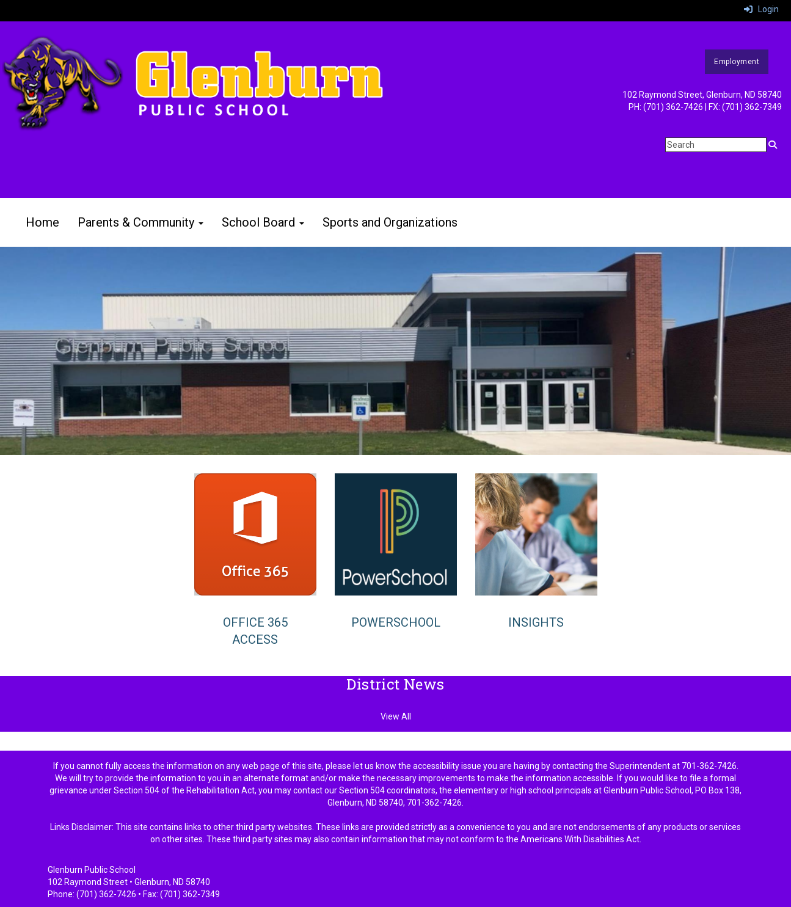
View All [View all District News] (396, 716)
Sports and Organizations (390, 222)
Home (42, 222)
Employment (736, 61)
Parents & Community (140, 222)
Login (761, 9)
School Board (263, 222)
